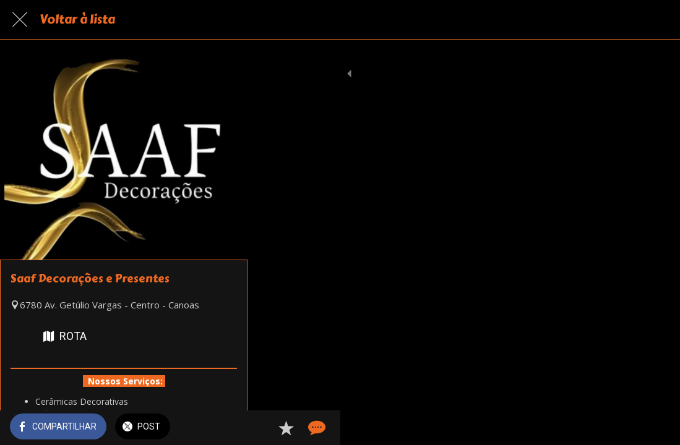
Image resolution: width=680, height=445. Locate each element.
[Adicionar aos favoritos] (625, 428)
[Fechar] (19, 19)
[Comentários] (655, 428)
